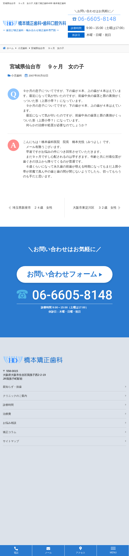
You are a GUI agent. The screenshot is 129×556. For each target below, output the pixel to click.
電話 (16, 552)
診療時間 (8, 404)
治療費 (7, 413)
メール (48, 552)
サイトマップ (11, 441)
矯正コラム (9, 432)
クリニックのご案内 (15, 395)
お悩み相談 (9, 422)
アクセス (80, 552)
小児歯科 (16, 75)
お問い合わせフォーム (62, 274)
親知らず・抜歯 (12, 386)
